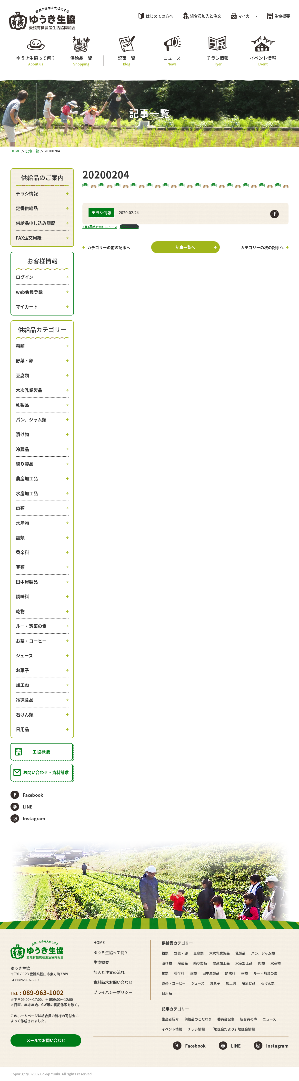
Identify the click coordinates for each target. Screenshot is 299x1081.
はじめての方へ (159, 16)
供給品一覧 (81, 60)
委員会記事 (225, 1019)
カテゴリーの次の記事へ (262, 247)
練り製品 (24, 464)
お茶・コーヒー (31, 641)
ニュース (172, 60)
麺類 (20, 537)
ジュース (24, 655)
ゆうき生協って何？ (36, 60)
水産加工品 (27, 493)
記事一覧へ (185, 247)
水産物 (22, 523)
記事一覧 (127, 60)
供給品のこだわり (198, 1019)
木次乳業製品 (29, 390)
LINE (27, 806)
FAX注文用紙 (28, 237)
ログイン (24, 277)
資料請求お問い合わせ (112, 982)
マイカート (248, 16)
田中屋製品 (27, 581)
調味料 (22, 596)
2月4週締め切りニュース (99, 226)
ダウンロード (129, 226)
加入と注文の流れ (109, 972)
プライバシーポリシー (112, 992)
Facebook (33, 795)
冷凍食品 (24, 699)
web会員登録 (29, 292)
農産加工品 (27, 478)
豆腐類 (22, 375)
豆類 (20, 567)
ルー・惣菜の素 (31, 626)
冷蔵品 (22, 449)
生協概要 (282, 16)
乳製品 (22, 404)
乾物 (20, 611)
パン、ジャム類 (31, 419)
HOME (15, 150)
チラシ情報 (217, 60)
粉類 (20, 346)
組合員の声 (248, 1019)
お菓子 (22, 670)
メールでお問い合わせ (45, 1040)
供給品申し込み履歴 (35, 223)
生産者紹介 (170, 1019)
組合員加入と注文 (205, 16)
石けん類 (24, 714)
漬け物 (22, 434)
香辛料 (22, 552)
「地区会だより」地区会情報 (232, 1029)
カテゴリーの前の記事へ (108, 247)
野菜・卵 (24, 360)
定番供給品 (27, 208)
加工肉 (22, 685)
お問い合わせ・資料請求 (46, 772)
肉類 (20, 508)
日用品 (22, 729)
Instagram (34, 818)
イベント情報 (263, 60)
